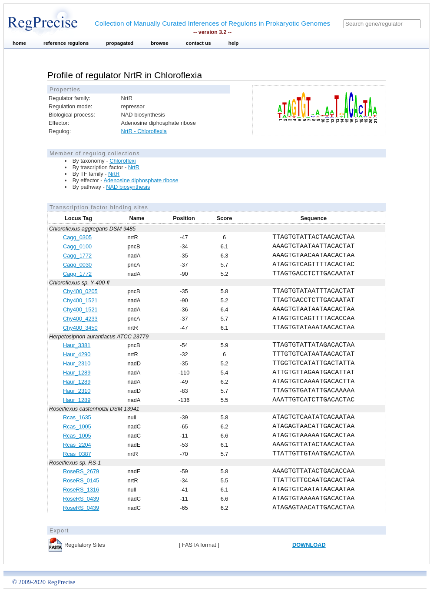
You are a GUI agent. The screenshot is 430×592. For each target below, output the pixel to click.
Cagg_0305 (77, 237)
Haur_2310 (76, 363)
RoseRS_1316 (81, 489)
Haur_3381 (76, 345)
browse (160, 43)
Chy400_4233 (80, 318)
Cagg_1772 (77, 255)
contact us (198, 43)
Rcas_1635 (77, 417)
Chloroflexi (122, 160)
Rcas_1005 (77, 426)
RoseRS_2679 (81, 471)
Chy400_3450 (80, 327)
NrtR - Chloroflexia (144, 131)
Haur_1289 (76, 372)
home (19, 43)
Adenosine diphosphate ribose (140, 180)
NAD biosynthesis (128, 187)
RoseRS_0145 (81, 480)
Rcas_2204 (77, 444)
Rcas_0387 (77, 454)
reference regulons (66, 43)
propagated (119, 43)
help (233, 43)
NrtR (133, 167)
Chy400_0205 (80, 291)
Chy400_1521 (80, 300)
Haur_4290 (76, 354)
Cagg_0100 (77, 246)
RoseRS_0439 (81, 498)
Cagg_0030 (77, 264)
